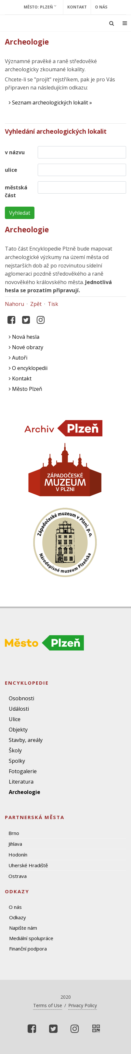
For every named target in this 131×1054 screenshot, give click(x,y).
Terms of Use (47, 1005)
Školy (15, 750)
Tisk (53, 304)
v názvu (15, 152)
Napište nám (23, 927)
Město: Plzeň (40, 7)
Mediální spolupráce (31, 938)
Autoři (18, 357)
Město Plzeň (25, 388)
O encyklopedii (28, 368)
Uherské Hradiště (28, 865)
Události (19, 708)
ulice (11, 169)
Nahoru (14, 304)
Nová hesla (24, 336)
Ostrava (17, 876)
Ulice (14, 719)
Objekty (18, 729)
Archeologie (24, 792)
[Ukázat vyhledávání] (111, 23)
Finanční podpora (28, 948)
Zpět (36, 304)
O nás (101, 7)
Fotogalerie (23, 771)
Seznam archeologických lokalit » (50, 102)
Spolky (17, 760)
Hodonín (17, 854)
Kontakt (77, 7)
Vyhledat (19, 212)
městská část (16, 191)
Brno (13, 833)
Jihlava (15, 844)
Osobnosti (21, 698)
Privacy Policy (82, 1005)
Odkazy (17, 917)
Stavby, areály (26, 740)
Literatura (21, 781)
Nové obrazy (26, 347)
